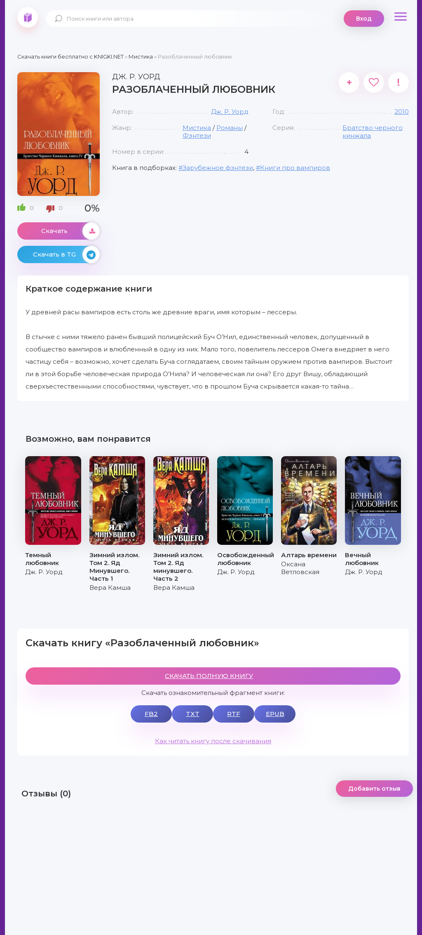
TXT (192, 714)
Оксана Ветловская (300, 568)
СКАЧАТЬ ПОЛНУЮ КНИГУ (209, 676)
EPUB (275, 714)
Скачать (70, 231)
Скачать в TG (66, 254)
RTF (233, 714)
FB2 (151, 714)
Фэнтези (197, 135)
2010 (401, 111)
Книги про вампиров (295, 168)
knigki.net (27, 17)
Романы (229, 128)
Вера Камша (110, 587)
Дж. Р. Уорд (230, 111)
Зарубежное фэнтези (218, 168)
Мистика (197, 128)
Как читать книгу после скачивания (213, 741)
